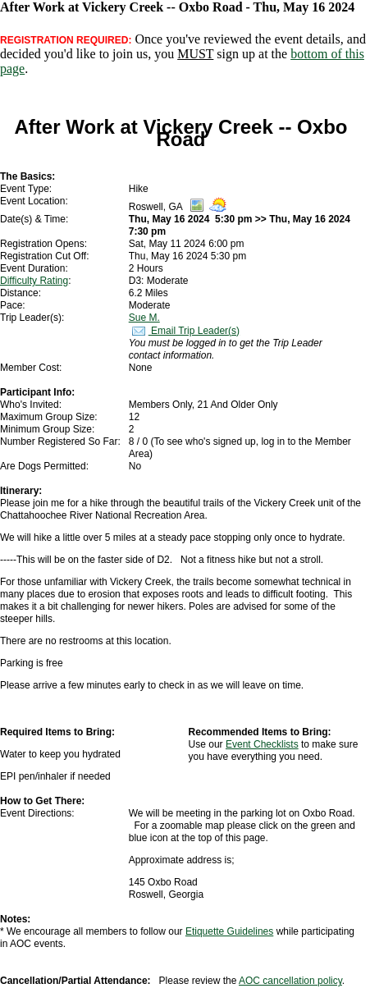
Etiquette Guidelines (229, 931)
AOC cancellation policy (290, 980)
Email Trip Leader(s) (184, 330)
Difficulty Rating (34, 280)
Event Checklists (262, 744)
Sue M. (144, 317)
